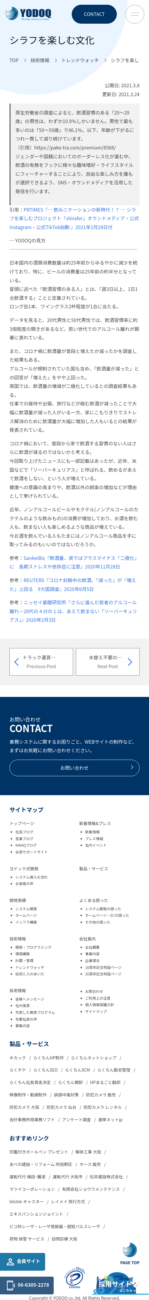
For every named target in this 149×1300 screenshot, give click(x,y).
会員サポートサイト (31, 852)
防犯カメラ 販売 (101, 1095)
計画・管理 (24, 960)
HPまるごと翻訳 (105, 1082)
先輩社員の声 (26, 1019)
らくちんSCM (78, 1070)
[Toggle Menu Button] (134, 14)
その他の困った (98, 922)
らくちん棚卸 (71, 1082)
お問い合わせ (97, 767)
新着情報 (92, 832)
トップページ (21, 823)
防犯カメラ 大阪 (24, 1107)
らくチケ (18, 1070)
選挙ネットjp (110, 1119)
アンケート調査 (77, 1119)
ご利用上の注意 (98, 998)
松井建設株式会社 (107, 1177)
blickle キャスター (27, 1201)
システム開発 (26, 908)
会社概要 (92, 947)
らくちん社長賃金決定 (30, 1082)
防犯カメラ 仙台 (62, 1107)
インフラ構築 (26, 922)
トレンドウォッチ (29, 967)
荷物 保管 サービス (27, 1239)
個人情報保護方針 (99, 1004)
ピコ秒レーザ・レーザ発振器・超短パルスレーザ (55, 1226)
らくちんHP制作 (49, 1058)
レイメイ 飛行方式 (68, 1201)
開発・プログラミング (33, 947)
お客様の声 (24, 883)
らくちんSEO (46, 1070)
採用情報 (17, 990)
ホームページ (26, 915)
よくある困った (93, 900)
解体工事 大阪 (89, 1152)
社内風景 (22, 1005)
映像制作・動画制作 (28, 1095)
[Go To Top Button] (130, 1254)
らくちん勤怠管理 (114, 1070)
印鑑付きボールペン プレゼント (39, 1152)
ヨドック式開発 (23, 869)
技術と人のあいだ (29, 974)
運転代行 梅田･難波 (27, 1177)
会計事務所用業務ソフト (32, 1119)
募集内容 (22, 1025)
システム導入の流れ (31, 877)
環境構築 (22, 953)
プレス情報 (94, 838)
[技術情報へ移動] (39, 60)
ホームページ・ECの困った (107, 915)
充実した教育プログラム (35, 1012)
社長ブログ (24, 832)
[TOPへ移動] (14, 60)
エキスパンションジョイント (36, 1214)
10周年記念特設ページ (103, 967)
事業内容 (92, 953)
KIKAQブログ (26, 845)
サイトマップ (96, 1011)
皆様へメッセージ (29, 999)
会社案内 (87, 939)
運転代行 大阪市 (68, 1177)
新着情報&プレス (95, 823)
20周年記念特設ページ (103, 974)
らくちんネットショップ (94, 1058)
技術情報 (17, 939)
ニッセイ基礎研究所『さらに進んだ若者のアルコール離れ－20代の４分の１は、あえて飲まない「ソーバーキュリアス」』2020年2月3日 (73, 611)
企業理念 (92, 960)
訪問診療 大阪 (64, 1239)
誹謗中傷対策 (67, 1095)
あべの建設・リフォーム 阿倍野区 (41, 1164)
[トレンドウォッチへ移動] (80, 60)
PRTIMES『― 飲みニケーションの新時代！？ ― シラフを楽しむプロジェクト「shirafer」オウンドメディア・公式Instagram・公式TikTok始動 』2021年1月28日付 (74, 218)
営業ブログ (24, 838)
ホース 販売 (90, 1164)
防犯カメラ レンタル (103, 1107)
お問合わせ (94, 991)
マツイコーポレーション (32, 1189)
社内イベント (96, 845)
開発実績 (17, 900)
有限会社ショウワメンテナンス (91, 1189)
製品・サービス (93, 869)
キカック (18, 1058)
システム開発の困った (103, 908)
